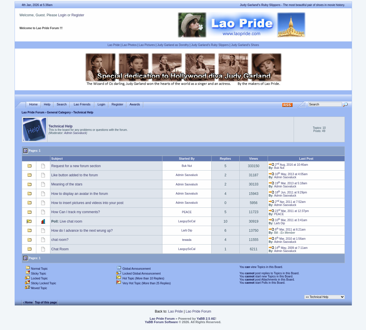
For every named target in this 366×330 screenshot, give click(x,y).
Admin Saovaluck (75, 133)
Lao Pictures (147, 45)
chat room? (59, 240)
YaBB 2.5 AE (206, 318)
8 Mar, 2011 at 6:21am (287, 229)
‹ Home (28, 302)
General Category (59, 112)
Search (61, 104)
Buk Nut (187, 165)
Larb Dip (279, 223)
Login (62, 15)
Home (33, 104)
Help (47, 104)
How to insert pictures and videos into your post (87, 203)
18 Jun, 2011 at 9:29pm (288, 192)
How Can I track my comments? (75, 212)
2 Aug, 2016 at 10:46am (288, 164)
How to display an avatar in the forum (79, 194)
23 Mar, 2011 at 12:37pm (289, 211)
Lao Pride (114, 45)
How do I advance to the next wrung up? (82, 231)
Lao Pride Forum (33, 112)
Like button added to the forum (74, 175)
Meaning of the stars (66, 184)
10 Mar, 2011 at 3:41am (288, 220)
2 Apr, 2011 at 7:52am (287, 201)
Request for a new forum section (76, 166)
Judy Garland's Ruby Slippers (210, 45)
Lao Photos (129, 45)
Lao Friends (82, 104)
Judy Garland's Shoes (245, 45)
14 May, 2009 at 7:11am (288, 247)
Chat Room (60, 249)
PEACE (187, 212)
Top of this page (46, 302)
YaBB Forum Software (161, 322)
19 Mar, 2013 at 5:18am (288, 183)
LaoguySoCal (186, 221)
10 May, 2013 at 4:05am (288, 174)
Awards (135, 104)
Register (77, 15)
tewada (186, 239)
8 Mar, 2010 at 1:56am (287, 238)
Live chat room (71, 221)
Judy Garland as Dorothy (173, 45)
